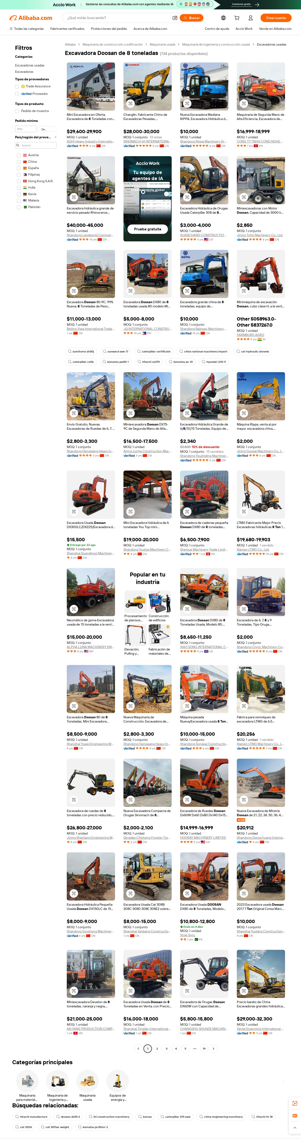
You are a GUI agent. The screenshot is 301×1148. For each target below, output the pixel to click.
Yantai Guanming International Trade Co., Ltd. (261, 1029)
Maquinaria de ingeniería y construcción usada (216, 44)
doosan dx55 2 (68, 1117)
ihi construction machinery (109, 1117)
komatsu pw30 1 (116, 362)
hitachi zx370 (149, 362)
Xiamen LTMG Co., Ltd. (253, 549)
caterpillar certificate (153, 351)
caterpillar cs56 (81, 362)
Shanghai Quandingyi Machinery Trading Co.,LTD (91, 553)
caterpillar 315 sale (175, 1117)
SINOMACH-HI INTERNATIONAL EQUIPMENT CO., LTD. (147, 141)
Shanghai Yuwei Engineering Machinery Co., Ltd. (91, 744)
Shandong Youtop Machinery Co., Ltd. (147, 549)
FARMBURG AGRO (250, 335)
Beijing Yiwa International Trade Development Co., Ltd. (91, 329)
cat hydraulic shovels (252, 351)
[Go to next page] (213, 1048)
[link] (295, 1103)
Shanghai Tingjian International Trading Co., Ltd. (147, 1029)
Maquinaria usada (162, 44)
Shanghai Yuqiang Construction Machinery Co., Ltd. (261, 931)
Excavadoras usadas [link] (271, 44)
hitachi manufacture (31, 1117)
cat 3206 (23, 1127)
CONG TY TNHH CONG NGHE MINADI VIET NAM (261, 141)
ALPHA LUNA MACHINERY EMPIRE (91, 647)
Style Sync (187, 935)
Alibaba (70, 44)
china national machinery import (203, 351)
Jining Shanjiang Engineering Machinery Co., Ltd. (91, 837)
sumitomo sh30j (81, 351)
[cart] (237, 18)
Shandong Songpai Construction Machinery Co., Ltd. (204, 744)
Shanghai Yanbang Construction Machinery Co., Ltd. (147, 931)
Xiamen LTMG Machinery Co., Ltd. (261, 744)
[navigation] (35, 547)
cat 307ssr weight (55, 1127)
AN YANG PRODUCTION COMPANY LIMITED (91, 1029)
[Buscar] (191, 18)
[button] (175, 18)
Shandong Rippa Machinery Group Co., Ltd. (204, 141)
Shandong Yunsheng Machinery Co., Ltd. (91, 931)
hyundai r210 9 (214, 362)
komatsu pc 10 (181, 362)
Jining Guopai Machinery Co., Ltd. (261, 451)
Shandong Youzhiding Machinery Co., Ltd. (204, 456)
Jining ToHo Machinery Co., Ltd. (260, 235)
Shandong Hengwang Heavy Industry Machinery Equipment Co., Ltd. (91, 451)
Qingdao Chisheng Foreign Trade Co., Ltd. (147, 837)
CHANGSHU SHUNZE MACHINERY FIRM (204, 1029)
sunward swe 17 (115, 351)
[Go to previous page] (138, 1048)
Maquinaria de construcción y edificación (113, 44)
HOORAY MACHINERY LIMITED (203, 837)
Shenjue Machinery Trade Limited (204, 549)
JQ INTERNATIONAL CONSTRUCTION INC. (147, 329)
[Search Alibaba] (117, 17)
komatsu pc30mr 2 (93, 1127)
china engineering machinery (221, 1117)
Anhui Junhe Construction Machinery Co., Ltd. (147, 451)
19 (204, 1048)
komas (145, 1117)
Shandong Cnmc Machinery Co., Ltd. (261, 647)
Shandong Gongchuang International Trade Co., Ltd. (261, 837)
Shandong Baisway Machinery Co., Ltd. (204, 329)
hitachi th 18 (262, 1117)
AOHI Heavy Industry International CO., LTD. (91, 141)
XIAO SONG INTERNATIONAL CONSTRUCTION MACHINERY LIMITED (204, 647)
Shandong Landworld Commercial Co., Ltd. (91, 235)
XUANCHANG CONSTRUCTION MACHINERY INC (204, 235)
